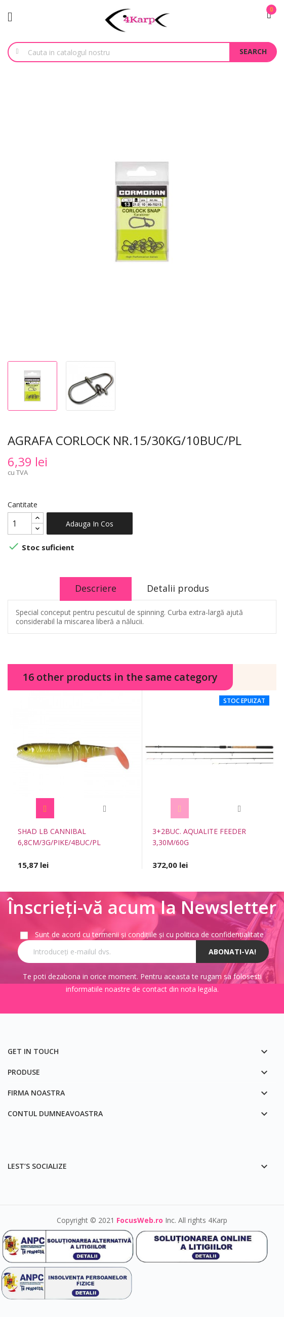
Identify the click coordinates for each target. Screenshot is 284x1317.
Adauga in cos (89, 524)
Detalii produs (178, 588)
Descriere (95, 588)
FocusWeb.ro (139, 1220)
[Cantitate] (20, 523)
